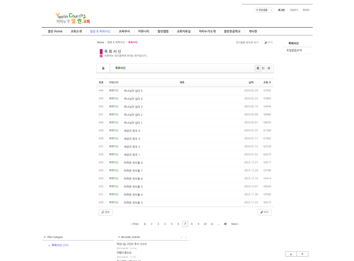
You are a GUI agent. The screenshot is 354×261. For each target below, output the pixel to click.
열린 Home (55, 31)
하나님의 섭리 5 (133, 91)
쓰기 (268, 43)
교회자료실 (184, 31)
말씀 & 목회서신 (100, 31)
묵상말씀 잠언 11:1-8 (54, 96)
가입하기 (293, 10)
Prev (135, 224)
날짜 (251, 82)
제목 (182, 82)
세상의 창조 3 (132, 138)
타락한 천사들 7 (133, 170)
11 (211, 224)
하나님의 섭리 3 (133, 106)
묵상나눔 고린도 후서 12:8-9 (57, 71)
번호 (101, 82)
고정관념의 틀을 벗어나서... (57, 105)
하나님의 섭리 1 (133, 122)
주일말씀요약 (294, 50)
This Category (55, 44)
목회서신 (294, 43)
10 (205, 224)
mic (61, 75)
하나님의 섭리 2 (133, 114)
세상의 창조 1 (132, 154)
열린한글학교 (232, 31)
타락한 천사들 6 (133, 178)
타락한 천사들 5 (133, 186)
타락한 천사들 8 (133, 162)
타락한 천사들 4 (133, 194)
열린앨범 (163, 31)
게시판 (253, 31)
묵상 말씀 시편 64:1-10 (55, 88)
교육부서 (124, 31)
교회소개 (76, 31)
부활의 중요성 (50, 79)
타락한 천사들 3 (133, 202)
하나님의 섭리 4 (133, 99)
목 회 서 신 (112, 51)
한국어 (306, 10)
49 (225, 224)
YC (60, 84)
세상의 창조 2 (132, 146)
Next (235, 224)
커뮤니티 (143, 31)
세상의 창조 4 (132, 130)
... (218, 224)
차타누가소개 (207, 31)
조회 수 (267, 82)
